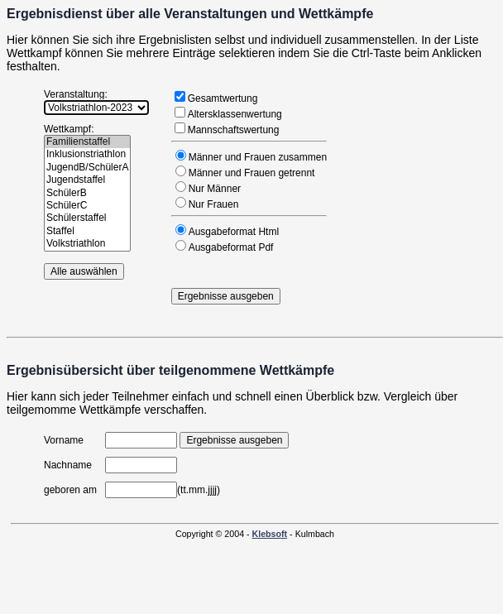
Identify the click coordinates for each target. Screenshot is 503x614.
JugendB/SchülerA (87, 167)
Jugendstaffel (87, 180)
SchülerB (87, 193)
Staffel (87, 231)
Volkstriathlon (87, 243)
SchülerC (87, 205)
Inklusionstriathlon (87, 154)
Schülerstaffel (87, 218)
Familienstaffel (87, 142)
